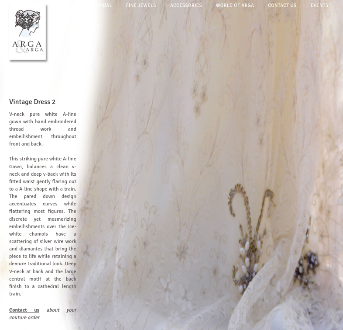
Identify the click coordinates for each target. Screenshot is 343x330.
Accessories (186, 5)
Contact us (282, 5)
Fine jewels (141, 5)
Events (320, 5)
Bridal (103, 5)
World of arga (235, 5)
